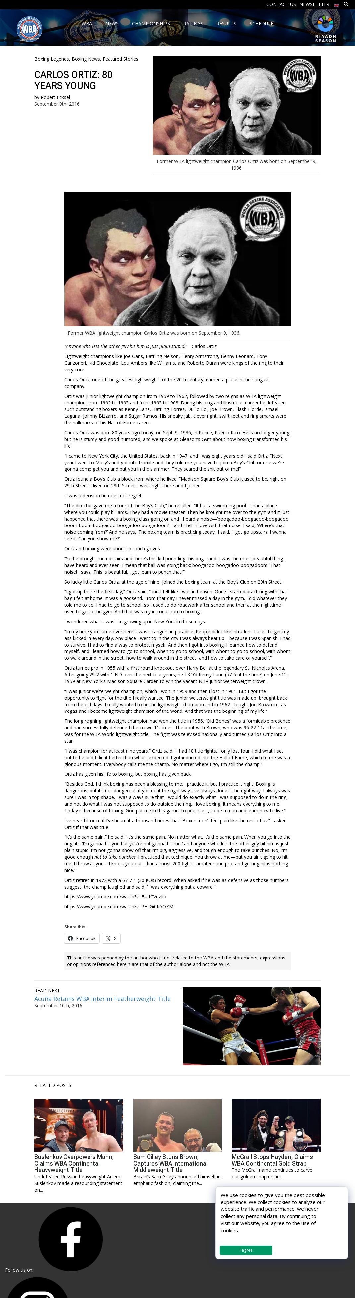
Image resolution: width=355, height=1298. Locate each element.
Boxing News (86, 59)
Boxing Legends (51, 59)
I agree (246, 1250)
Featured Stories (120, 59)
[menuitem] (336, 4)
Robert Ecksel (55, 97)
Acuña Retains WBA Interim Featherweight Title (102, 999)
